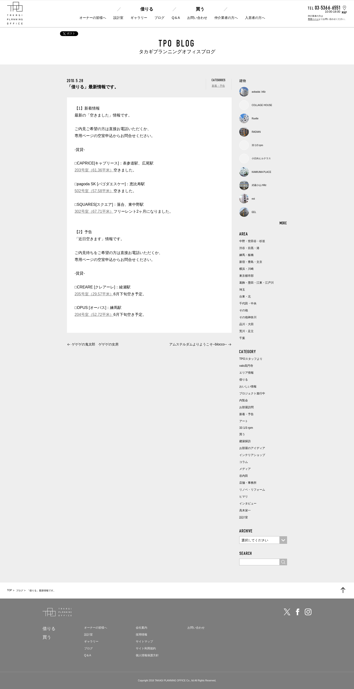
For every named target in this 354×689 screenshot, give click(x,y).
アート (243, 421)
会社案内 (141, 627)
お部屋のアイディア (252, 448)
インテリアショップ (252, 455)
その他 (243, 310)
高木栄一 (245, 510)
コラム (243, 462)
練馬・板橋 (246, 255)
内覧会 (243, 400)
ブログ (159, 18)
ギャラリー (139, 18)
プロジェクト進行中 (252, 393)
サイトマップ (144, 641)
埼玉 (242, 289)
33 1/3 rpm (246, 427)
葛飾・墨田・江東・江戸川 (256, 282)
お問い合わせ (197, 18)
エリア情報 (246, 372)
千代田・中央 (247, 303)
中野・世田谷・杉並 (252, 241)
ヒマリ (243, 496)
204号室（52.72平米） (94, 315)
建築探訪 (245, 441)
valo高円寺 (246, 365)
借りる (146, 9)
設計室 (118, 18)
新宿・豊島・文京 (250, 262)
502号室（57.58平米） (94, 191)
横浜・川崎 (246, 268)
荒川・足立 (246, 331)
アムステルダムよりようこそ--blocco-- (198, 344)
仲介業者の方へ (226, 18)
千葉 (242, 338)
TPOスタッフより (250, 358)
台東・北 (245, 296)
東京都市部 (246, 275)
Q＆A (176, 18)
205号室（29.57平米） (94, 294)
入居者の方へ (255, 18)
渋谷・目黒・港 (249, 248)
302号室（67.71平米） (94, 211)
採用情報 (141, 634)
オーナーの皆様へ (92, 18)
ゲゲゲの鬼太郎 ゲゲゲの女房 (95, 344)
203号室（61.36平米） (94, 170)
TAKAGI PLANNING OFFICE (170, 680)
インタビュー (247, 503)
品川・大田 (246, 324)
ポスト (69, 33)
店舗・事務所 (247, 482)
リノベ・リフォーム (252, 489)
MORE (283, 223)
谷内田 (243, 475)
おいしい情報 (247, 386)
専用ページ (313, 19)
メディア (245, 469)
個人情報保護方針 (147, 655)
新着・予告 (218, 85)
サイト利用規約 (146, 648)
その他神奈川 (247, 317)
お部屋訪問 (246, 407)
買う (200, 9)
